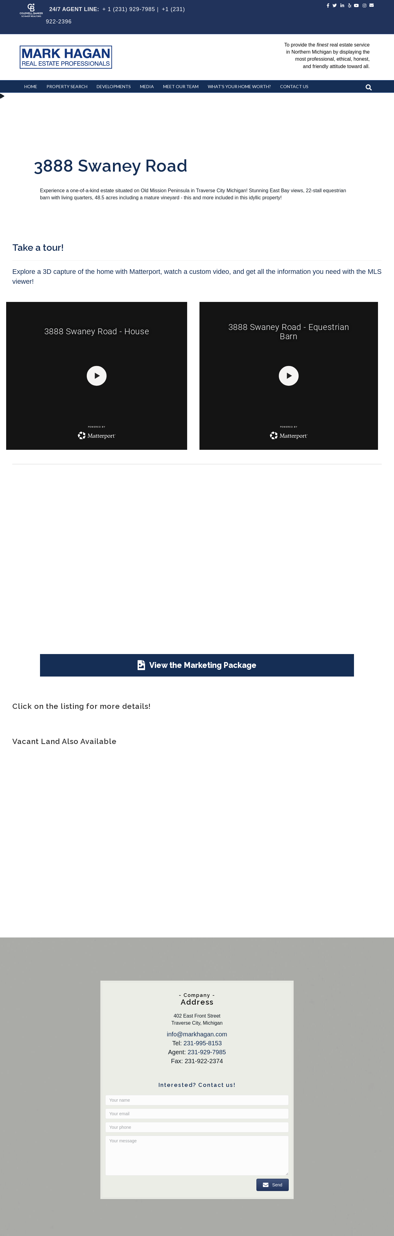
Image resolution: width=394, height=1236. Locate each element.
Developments (114, 86)
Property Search (66, 86)
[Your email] (197, 1113)
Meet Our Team (181, 86)
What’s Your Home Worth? (239, 86)
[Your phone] (197, 1127)
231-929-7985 (206, 1052)
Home (30, 86)
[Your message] (197, 1156)
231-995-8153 (202, 1043)
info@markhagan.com (197, 1034)
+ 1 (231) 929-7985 (129, 9)
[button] (272, 1185)
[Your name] (197, 1100)
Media (147, 86)
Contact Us (294, 86)
